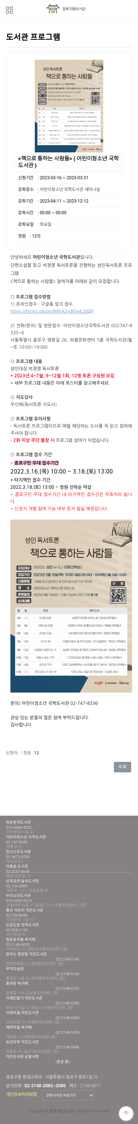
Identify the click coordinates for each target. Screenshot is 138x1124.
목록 (122, 767)
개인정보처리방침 (21, 1094)
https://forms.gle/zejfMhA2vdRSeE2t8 (49, 311)
